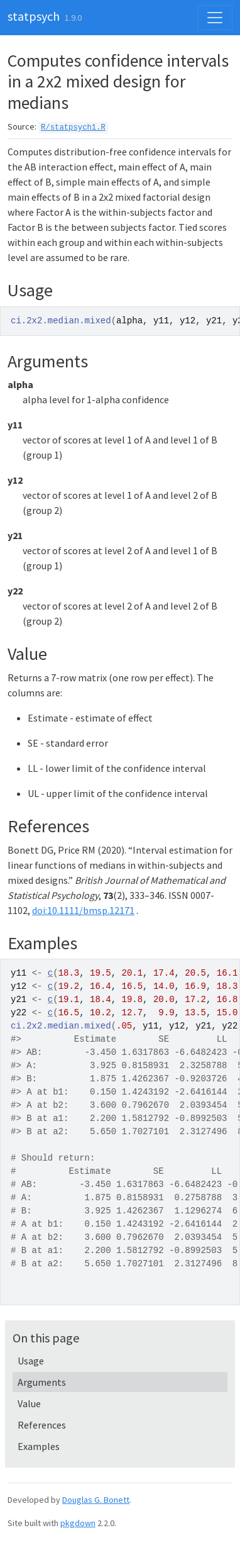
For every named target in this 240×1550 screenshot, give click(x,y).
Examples (39, 1446)
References (42, 1425)
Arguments (42, 1382)
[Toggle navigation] (214, 17)
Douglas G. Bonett (95, 1499)
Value (29, 1403)
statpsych (34, 16)
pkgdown (77, 1523)
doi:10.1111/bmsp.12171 (83, 910)
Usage (31, 1360)
